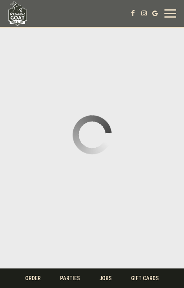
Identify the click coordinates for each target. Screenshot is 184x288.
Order (33, 278)
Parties (70, 278)
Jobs (105, 278)
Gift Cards (145, 278)
